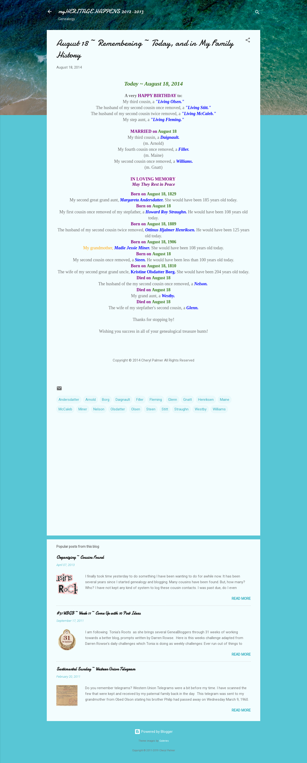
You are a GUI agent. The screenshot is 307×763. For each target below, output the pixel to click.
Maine (224, 399)
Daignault (123, 399)
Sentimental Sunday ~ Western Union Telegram (95, 669)
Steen (150, 409)
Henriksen (206, 399)
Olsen (135, 409)
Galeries (164, 740)
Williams (219, 409)
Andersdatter (69, 399)
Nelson (98, 409)
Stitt (165, 409)
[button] (248, 41)
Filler (139, 399)
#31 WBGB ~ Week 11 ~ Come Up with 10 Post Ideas (98, 613)
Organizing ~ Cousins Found (80, 557)
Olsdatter (118, 409)
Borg (105, 399)
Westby (201, 409)
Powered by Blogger (154, 731)
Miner (82, 409)
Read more (241, 598)
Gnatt (187, 399)
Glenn (172, 399)
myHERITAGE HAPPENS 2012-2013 (100, 11)
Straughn (181, 409)
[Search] (257, 13)
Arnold (90, 399)
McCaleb (65, 409)
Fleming (156, 399)
